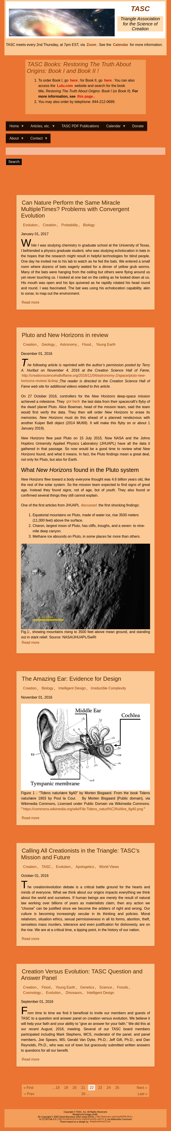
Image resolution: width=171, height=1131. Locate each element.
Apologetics (85, 867)
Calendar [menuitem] (114, 127)
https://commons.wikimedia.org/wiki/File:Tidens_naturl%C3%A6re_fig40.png (83, 809)
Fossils (122, 987)
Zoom (91, 45)
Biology (89, 225)
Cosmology (32, 993)
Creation (49, 225)
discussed (89, 505)
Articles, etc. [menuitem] (41, 127)
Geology (48, 345)
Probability (69, 225)
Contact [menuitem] (37, 139)
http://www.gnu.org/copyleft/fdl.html (113, 1117)
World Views (109, 867)
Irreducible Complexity (108, 688)
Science (105, 987)
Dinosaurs (74, 993)
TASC (140, 9)
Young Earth (105, 345)
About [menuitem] (15, 139)
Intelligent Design (72, 688)
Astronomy (68, 345)
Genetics (87, 987)
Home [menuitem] (15, 127)
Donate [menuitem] (138, 126)
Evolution (30, 225)
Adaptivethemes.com (100, 1122)
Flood (86, 345)
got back (73, 401)
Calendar (120, 45)
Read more (31, 302)
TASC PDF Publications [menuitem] (80, 126)
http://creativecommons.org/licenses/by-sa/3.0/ (81, 1119)
